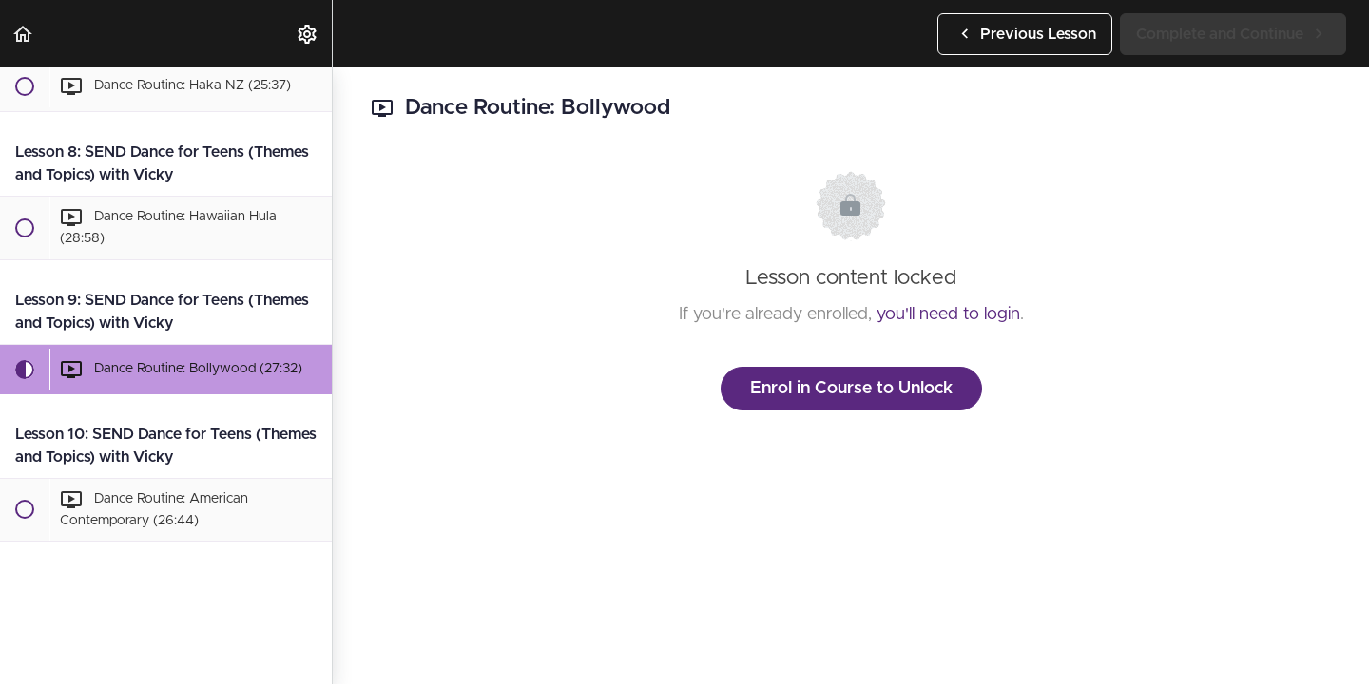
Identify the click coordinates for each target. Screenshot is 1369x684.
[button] (24, 33)
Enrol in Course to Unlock (851, 388)
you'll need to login (948, 314)
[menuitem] (308, 33)
